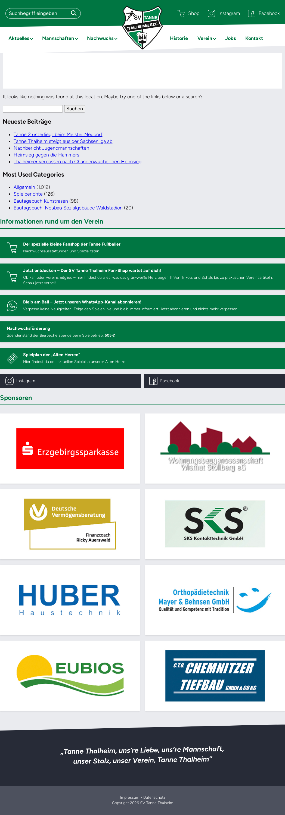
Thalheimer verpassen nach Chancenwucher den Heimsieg (77, 162)
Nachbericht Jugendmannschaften (51, 148)
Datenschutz (154, 797)
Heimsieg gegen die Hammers (46, 155)
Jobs (230, 38)
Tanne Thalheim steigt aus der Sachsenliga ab (63, 141)
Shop (189, 13)
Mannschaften (58, 38)
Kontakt (254, 38)
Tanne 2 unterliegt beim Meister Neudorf (58, 134)
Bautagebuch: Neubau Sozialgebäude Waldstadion (68, 208)
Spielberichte (28, 194)
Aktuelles (18, 38)
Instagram (224, 13)
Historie (179, 38)
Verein (204, 38)
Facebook (264, 13)
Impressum (129, 797)
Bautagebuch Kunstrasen (41, 201)
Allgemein (24, 187)
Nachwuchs (100, 38)
